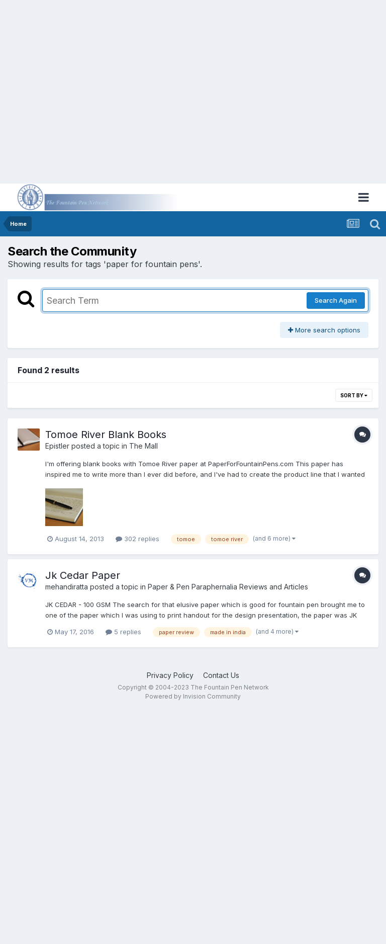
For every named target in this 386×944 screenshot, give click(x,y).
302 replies (137, 539)
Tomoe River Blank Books (105, 434)
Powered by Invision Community (193, 696)
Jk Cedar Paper (82, 575)
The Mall (143, 446)
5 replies (123, 632)
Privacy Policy (170, 675)
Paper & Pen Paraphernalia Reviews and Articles (228, 586)
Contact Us (221, 675)
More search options (324, 330)
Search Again (336, 300)
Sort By (353, 395)
